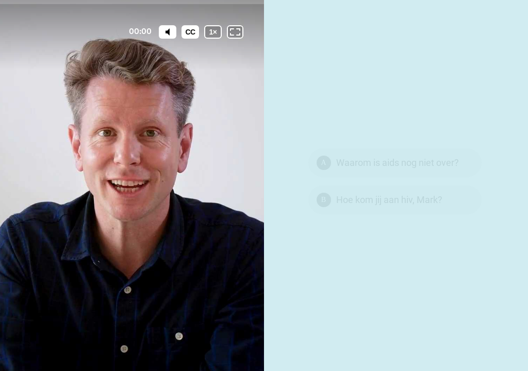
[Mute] (167, 32)
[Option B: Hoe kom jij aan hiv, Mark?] (395, 199)
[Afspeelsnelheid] (213, 32)
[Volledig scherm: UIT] (235, 32)
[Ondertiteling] (190, 32)
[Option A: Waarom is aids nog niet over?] (395, 162)
